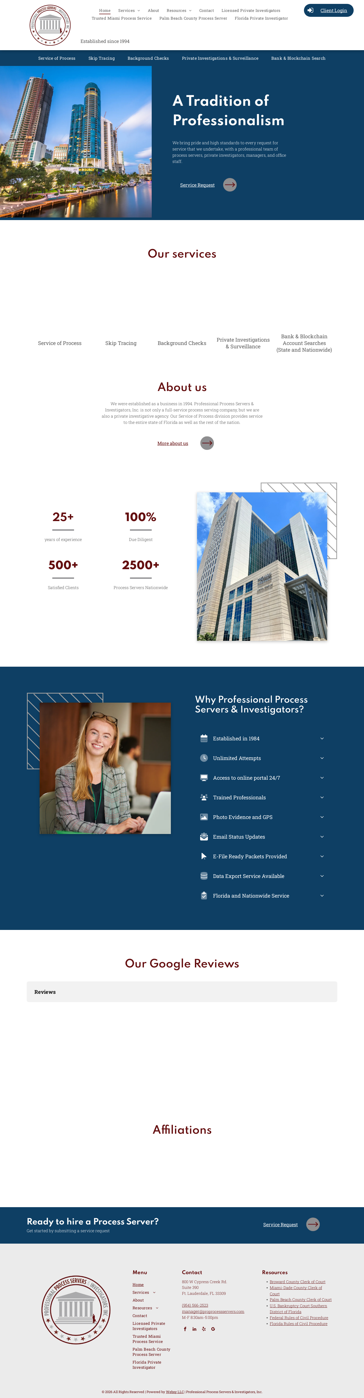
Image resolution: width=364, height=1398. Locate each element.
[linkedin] (194, 1330)
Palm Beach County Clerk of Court (301, 1299)
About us (182, 387)
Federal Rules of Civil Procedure (299, 1317)
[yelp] (204, 1330)
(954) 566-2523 (195, 1305)
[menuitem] (104, 10)
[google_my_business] (213, 1330)
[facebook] (185, 1330)
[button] (27, 1007)
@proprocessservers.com (221, 1311)
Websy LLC (175, 1391)
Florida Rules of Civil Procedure (298, 1323)
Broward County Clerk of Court (297, 1281)
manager (190, 1311)
